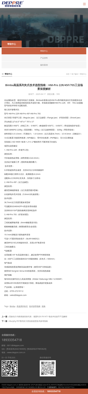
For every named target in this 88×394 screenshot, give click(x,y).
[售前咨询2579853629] (36, 349)
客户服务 (75, 74)
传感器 (7, 137)
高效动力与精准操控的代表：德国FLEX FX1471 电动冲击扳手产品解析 (38, 316)
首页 (67, 74)
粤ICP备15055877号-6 (66, 387)
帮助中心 (83, 74)
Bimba (12, 306)
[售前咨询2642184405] (16, 349)
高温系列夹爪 (22, 306)
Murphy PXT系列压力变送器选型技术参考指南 (28, 321)
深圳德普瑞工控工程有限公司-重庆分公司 (31, 387)
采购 (43, 306)
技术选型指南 (34, 306)
